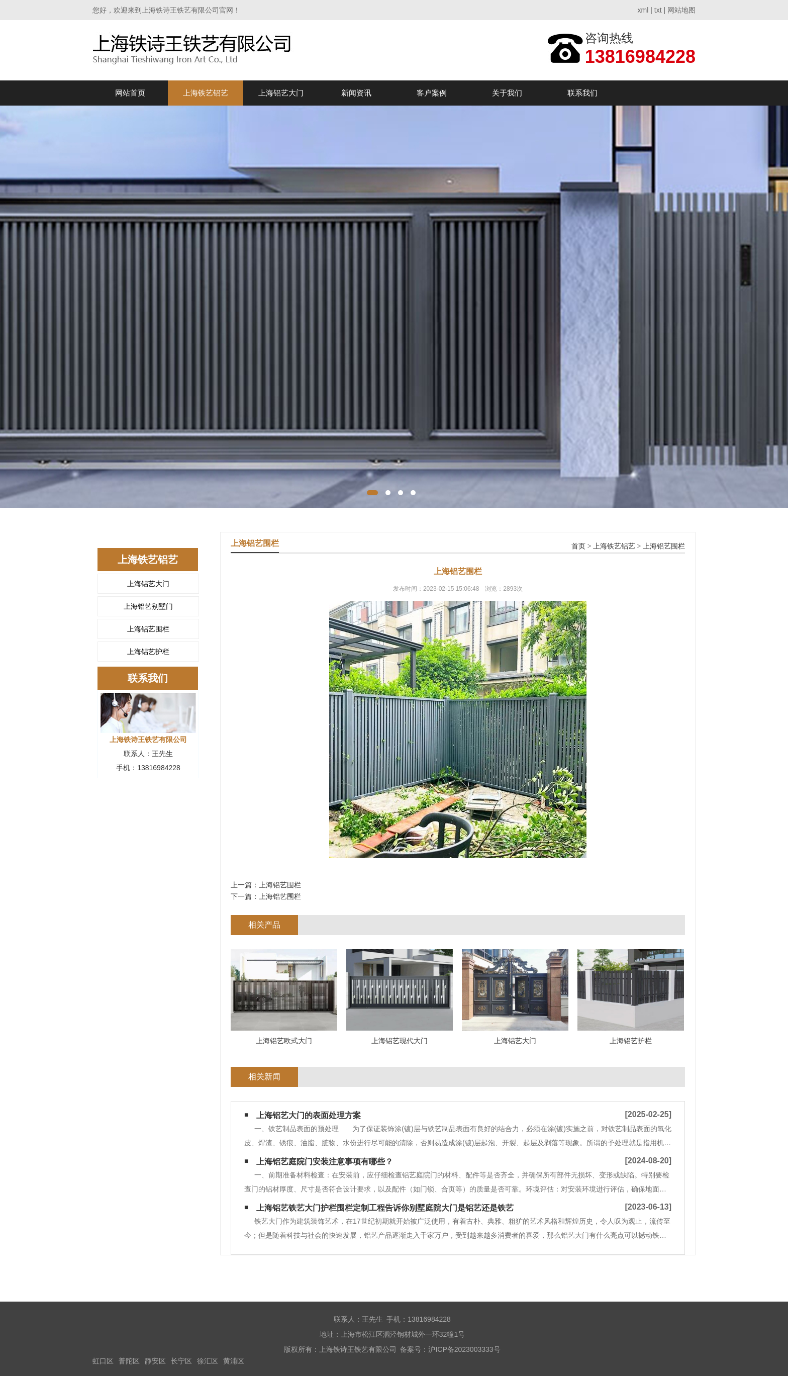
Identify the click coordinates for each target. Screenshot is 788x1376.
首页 (578, 546)
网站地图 (681, 10)
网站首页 (130, 92)
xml (643, 10)
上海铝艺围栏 (148, 629)
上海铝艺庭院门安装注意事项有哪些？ (324, 1161)
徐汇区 (207, 1361)
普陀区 (129, 1361)
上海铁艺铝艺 (205, 92)
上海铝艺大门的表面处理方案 (308, 1115)
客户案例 (432, 92)
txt (658, 10)
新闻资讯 (356, 92)
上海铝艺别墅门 (148, 606)
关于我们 (507, 92)
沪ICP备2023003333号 (464, 1349)
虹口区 (103, 1361)
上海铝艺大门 (281, 92)
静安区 (155, 1361)
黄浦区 (233, 1361)
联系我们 (582, 92)
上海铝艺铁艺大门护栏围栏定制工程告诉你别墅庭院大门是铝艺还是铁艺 (385, 1208)
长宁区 (181, 1361)
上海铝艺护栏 (148, 652)
